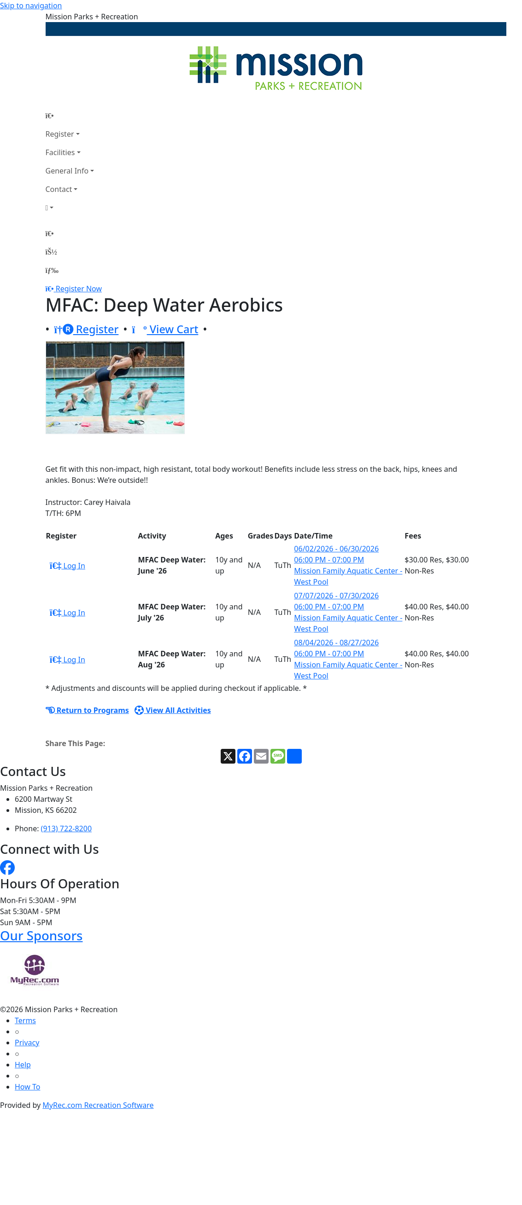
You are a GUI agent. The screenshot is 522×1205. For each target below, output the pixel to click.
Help (23, 1065)
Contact (59, 189)
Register (60, 134)
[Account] (70, 207)
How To (27, 1087)
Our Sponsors (41, 935)
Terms (25, 1020)
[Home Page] (70, 115)
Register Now (79, 289)
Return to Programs (87, 710)
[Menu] (52, 270)
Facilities (60, 152)
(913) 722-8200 (66, 828)
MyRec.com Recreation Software (97, 1105)
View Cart (165, 329)
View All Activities (173, 710)
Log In (67, 566)
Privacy (27, 1042)
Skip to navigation (31, 5)
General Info (67, 171)
